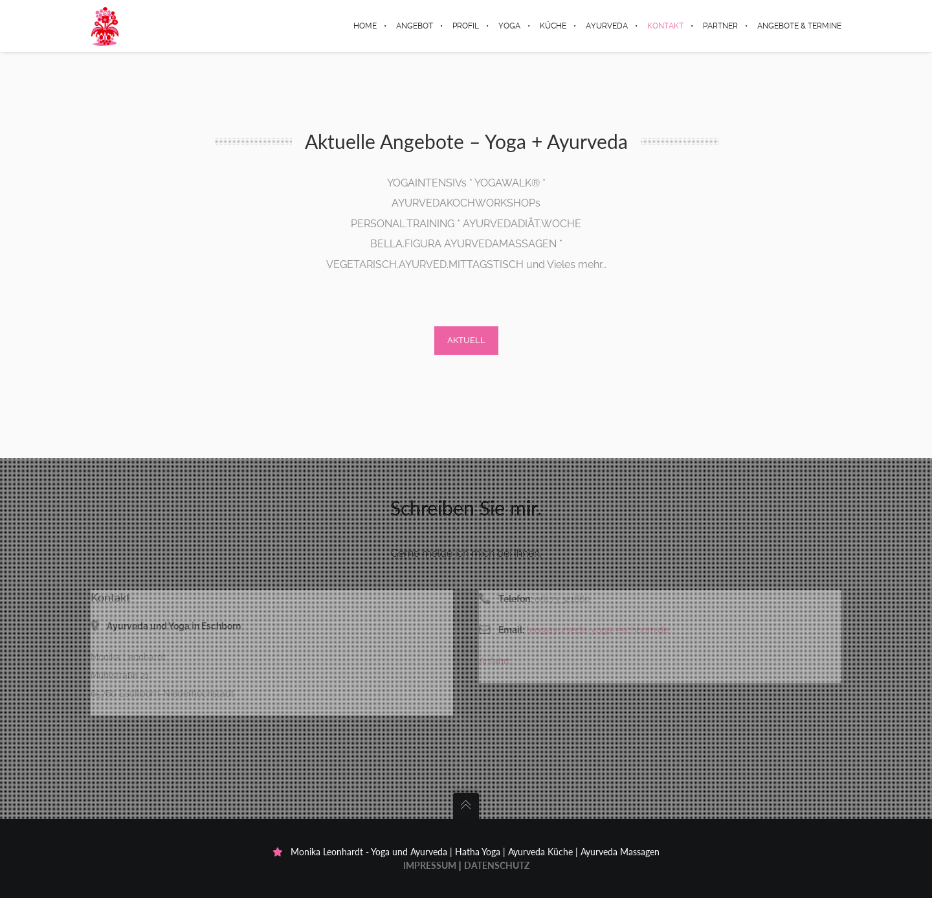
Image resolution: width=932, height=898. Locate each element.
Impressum (429, 865)
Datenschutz (496, 865)
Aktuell (466, 340)
